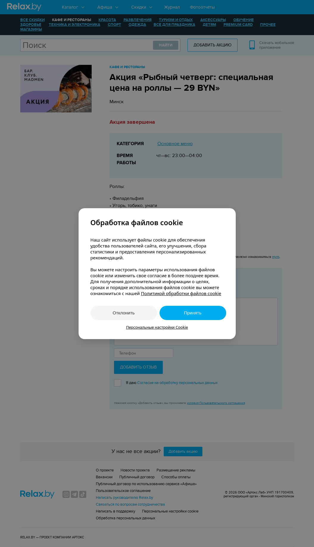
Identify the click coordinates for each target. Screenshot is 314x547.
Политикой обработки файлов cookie (181, 293)
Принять (192, 312)
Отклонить (124, 312)
